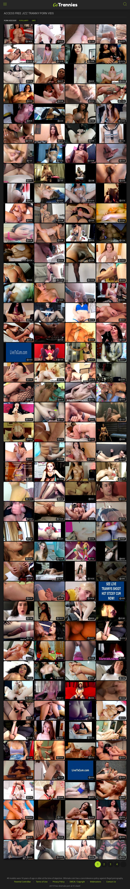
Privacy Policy (59, 882)
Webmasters (95, 882)
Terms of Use (42, 882)
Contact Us (111, 882)
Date (34, 20)
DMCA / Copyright (77, 882)
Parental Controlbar (22, 882)
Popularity (23, 20)
